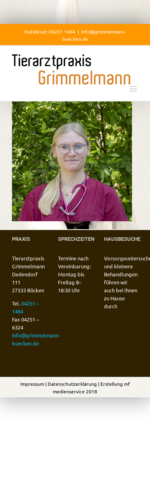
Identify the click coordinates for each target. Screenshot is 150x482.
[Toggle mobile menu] (134, 89)
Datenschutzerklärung (72, 384)
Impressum (32, 384)
